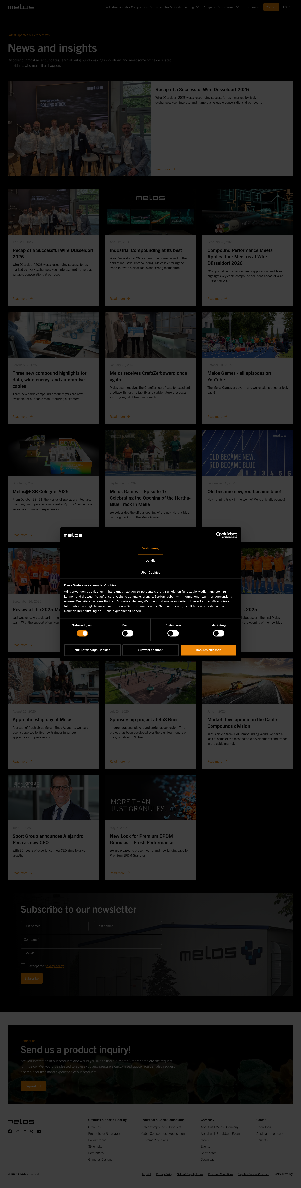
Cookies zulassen (208, 650)
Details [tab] (151, 560)
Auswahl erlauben (150, 650)
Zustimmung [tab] (150, 548)
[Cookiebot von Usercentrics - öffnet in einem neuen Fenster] (219, 535)
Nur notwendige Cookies (92, 650)
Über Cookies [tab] (150, 572)
